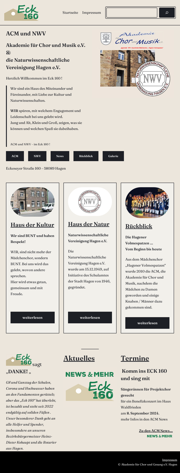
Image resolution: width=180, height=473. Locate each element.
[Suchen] (167, 13)
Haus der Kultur (32, 224)
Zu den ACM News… (156, 430)
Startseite (70, 12)
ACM (15, 156)
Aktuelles (79, 358)
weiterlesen (32, 317)
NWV (37, 156)
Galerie (113, 156)
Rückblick (86, 156)
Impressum (169, 460)
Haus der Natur (88, 224)
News (60, 156)
